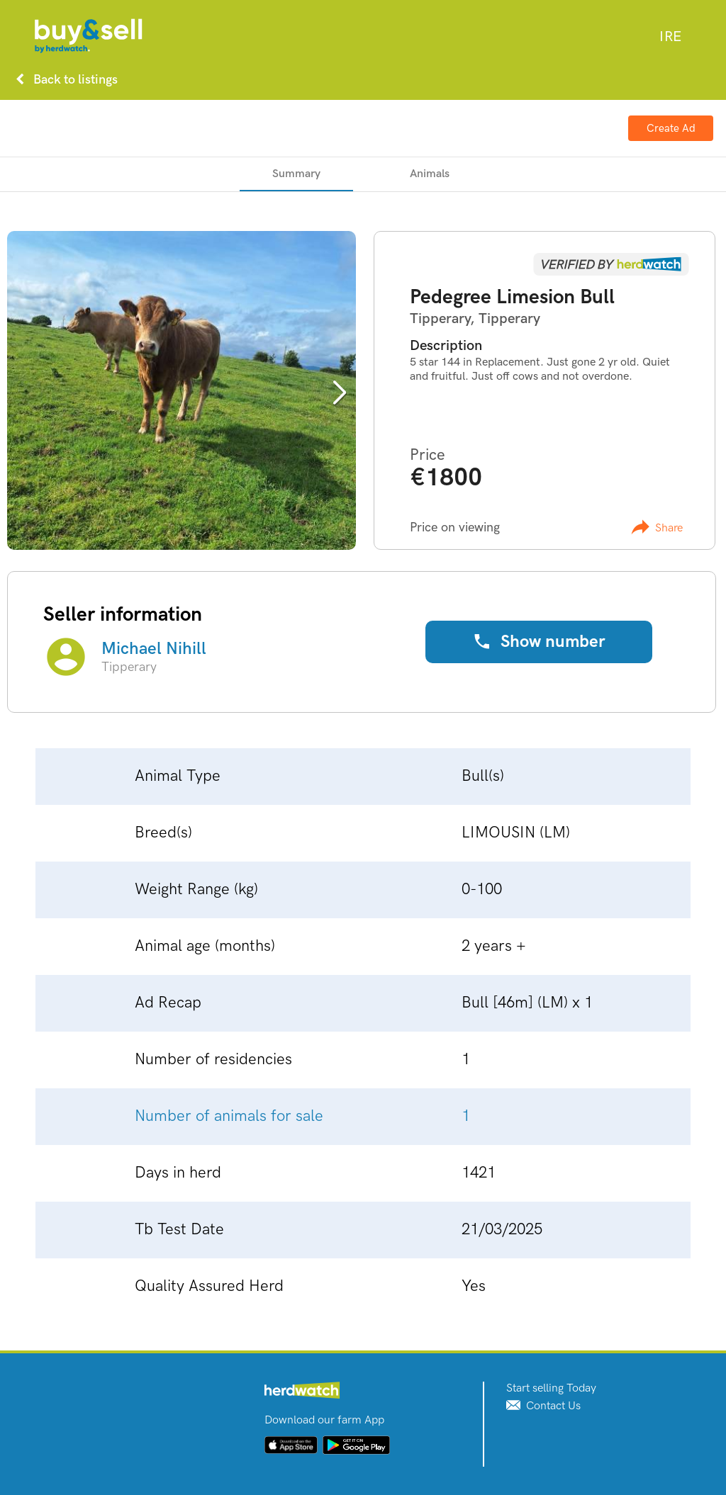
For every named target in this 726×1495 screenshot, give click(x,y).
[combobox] (670, 36)
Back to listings (64, 79)
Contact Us (543, 1406)
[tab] (296, 174)
